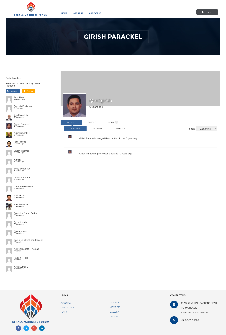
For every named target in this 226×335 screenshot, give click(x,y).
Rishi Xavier (20, 141)
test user (19, 97)
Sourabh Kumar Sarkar (26, 213)
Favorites (120, 128)
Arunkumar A (21, 204)
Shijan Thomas (21, 150)
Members (10, 85)
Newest (14, 91)
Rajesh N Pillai (21, 257)
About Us (78, 13)
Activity (71, 122)
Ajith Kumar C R (22, 266)
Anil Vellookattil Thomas (26, 248)
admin (17, 159)
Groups (114, 316)
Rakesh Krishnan (23, 106)
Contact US (67, 307)
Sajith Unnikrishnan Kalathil (28, 239)
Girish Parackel (21, 124)
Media (113, 122)
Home (64, 13)
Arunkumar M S (22, 132)
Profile (92, 122)
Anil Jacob (19, 195)
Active (30, 91)
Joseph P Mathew (23, 186)
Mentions (97, 128)
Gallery (114, 312)
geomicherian (21, 222)
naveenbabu (20, 231)
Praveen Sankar (22, 177)
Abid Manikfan (21, 115)
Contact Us (95, 13)
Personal (75, 128)
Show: (192, 129)
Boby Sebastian (22, 168)
